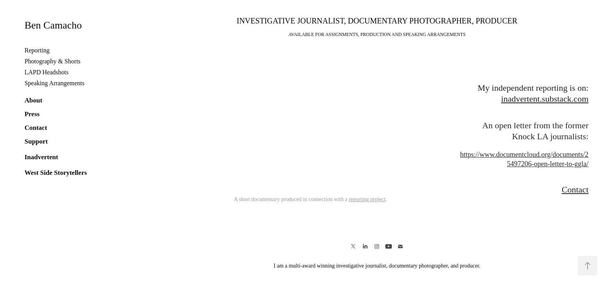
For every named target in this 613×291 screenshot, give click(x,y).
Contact (36, 127)
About (33, 100)
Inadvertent (41, 157)
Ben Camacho (53, 25)
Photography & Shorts (53, 61)
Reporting (37, 50)
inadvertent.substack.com (545, 99)
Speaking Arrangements (54, 83)
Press (32, 114)
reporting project (367, 199)
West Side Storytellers (56, 172)
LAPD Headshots (46, 72)
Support (36, 141)
